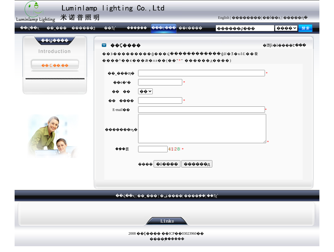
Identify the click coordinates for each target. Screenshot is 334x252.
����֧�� (137, 28)
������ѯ (83, 28)
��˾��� (57, 28)
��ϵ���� (190, 28)
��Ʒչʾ (110, 28)
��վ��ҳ (29, 28)
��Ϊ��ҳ (271, 18)
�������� (246, 18)
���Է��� (163, 28)
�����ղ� (295, 18)
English (223, 18)
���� (177, 244)
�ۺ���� (171, 201)
